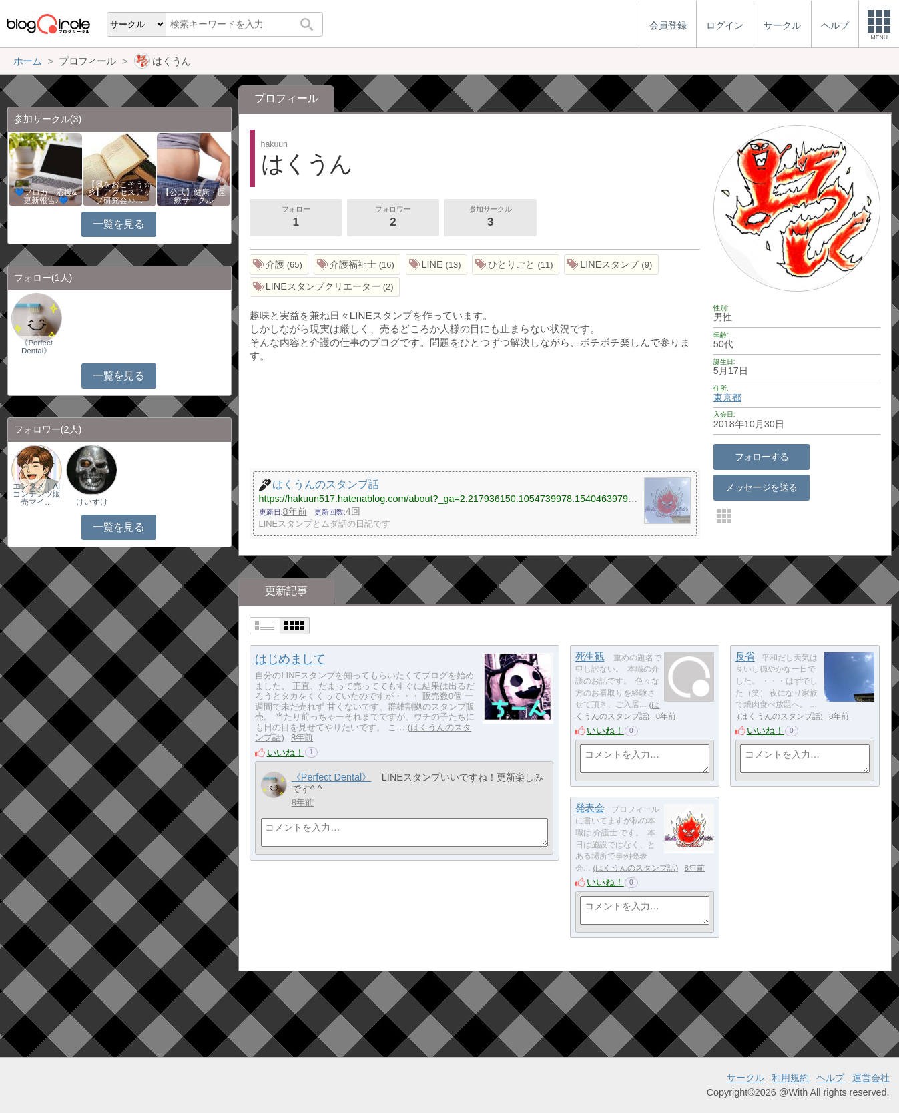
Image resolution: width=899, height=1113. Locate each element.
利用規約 (790, 1077)
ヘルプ (830, 1077)
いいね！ (285, 752)
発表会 (590, 808)
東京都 (727, 397)
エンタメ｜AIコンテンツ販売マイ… (37, 494)
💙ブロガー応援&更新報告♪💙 (46, 196)
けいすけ (92, 502)
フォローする (762, 456)
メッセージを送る (761, 487)
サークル (745, 1077)
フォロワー (393, 217)
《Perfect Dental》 (331, 777)
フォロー (295, 217)
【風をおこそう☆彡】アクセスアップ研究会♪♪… (119, 192)
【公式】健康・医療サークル (194, 196)
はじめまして (290, 659)
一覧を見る (118, 224)
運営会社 (871, 1077)
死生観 (590, 656)
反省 (745, 656)
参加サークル (490, 217)
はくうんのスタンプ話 (780, 716)
